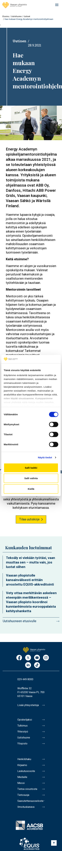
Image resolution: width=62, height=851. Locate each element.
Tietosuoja (23, 794)
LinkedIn (28, 665)
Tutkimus (22, 725)
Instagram (46, 658)
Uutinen (19, 41)
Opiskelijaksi (24, 719)
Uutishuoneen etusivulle (19, 621)
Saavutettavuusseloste (30, 800)
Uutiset (27, 16)
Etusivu (5, 16)
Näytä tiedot (45, 457)
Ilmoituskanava (25, 806)
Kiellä (31, 489)
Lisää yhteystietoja (28, 705)
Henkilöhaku (24, 759)
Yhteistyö (22, 731)
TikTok (37, 665)
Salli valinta (31, 478)
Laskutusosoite (26, 771)
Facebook (19, 658)
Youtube (37, 658)
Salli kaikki (31, 467)
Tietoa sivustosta (27, 789)
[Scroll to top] (54, 843)
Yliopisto (22, 743)
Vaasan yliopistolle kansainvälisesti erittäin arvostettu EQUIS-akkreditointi (30, 579)
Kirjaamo (22, 765)
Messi (21, 783)
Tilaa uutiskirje (29, 519)
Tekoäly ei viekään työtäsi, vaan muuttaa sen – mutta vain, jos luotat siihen (30, 562)
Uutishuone (16, 16)
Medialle (22, 777)
